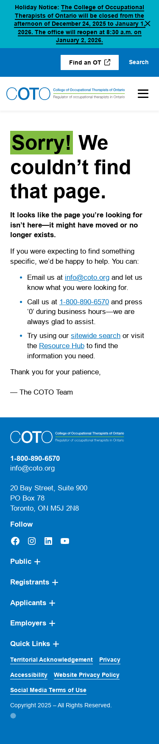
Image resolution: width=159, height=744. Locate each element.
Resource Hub (61, 346)
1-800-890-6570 (84, 302)
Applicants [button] (28, 603)
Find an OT (94, 64)
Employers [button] (28, 623)
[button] (147, 24)
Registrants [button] (29, 582)
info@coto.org (87, 277)
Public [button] (20, 561)
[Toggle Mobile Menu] (143, 94)
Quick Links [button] (30, 644)
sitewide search (95, 336)
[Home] (65, 93)
